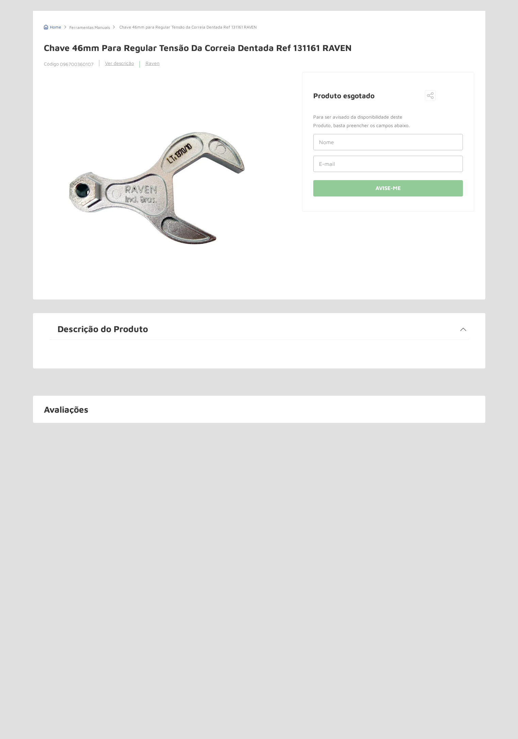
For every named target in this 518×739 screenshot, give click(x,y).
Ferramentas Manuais (89, 27)
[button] (430, 96)
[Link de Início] (52, 26)
